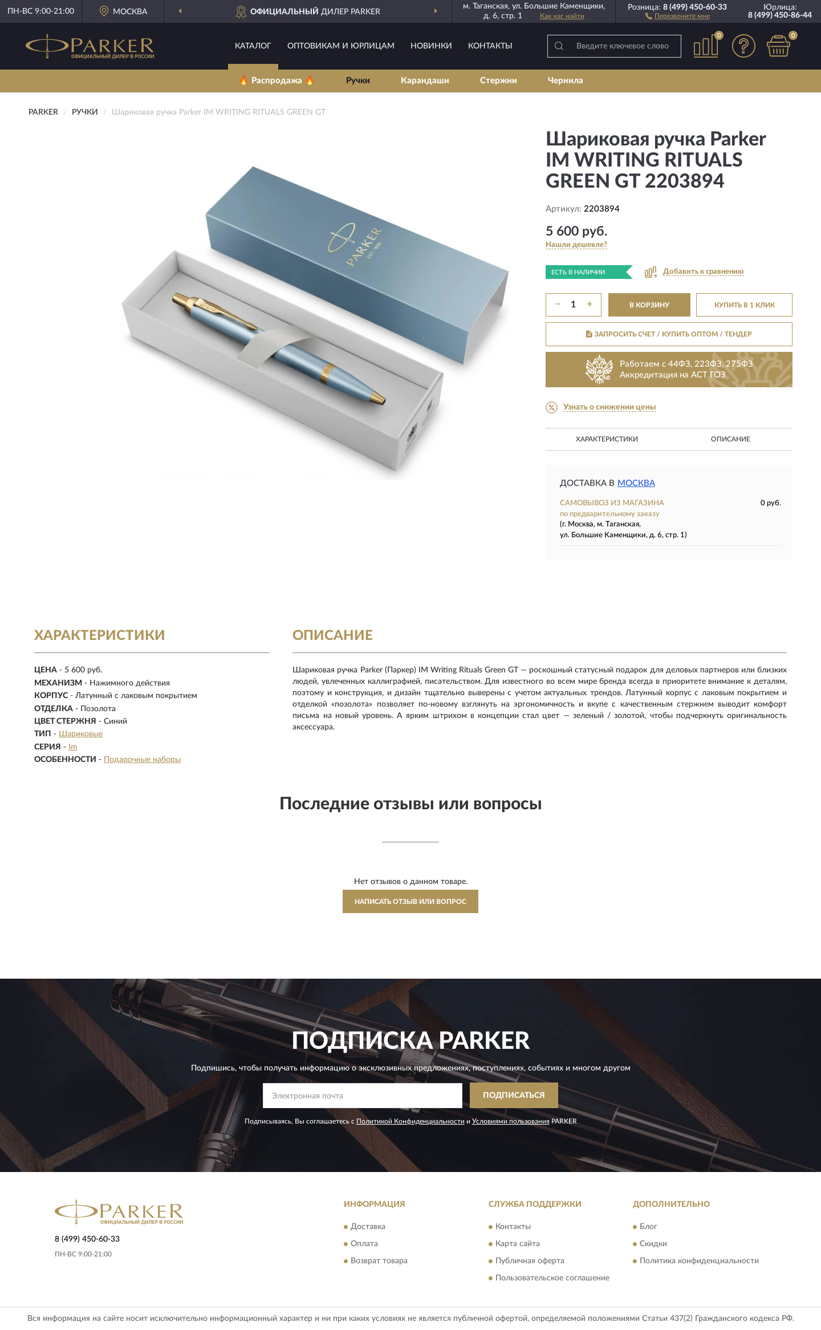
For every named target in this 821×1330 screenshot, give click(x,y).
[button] (677, 15)
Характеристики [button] (607, 439)
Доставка (368, 1227)
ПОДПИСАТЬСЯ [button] (514, 1096)
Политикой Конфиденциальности (410, 1121)
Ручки (358, 80)
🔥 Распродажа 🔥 (276, 80)
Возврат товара (379, 1261)
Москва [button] (636, 483)
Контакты (490, 46)
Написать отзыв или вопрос (410, 901)
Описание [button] (730, 439)
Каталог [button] (253, 46)
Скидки (653, 1244)
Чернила (565, 80)
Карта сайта (517, 1244)
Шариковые (81, 734)
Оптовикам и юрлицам (341, 46)
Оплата (364, 1244)
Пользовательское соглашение (552, 1278)
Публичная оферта (529, 1261)
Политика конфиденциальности (699, 1261)
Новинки (431, 46)
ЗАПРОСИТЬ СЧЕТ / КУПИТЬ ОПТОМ (669, 334)
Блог (648, 1227)
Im (73, 747)
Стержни (498, 80)
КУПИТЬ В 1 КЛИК (744, 305)
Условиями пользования (511, 1121)
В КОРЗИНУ (649, 305)
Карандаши (425, 80)
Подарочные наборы (142, 760)
